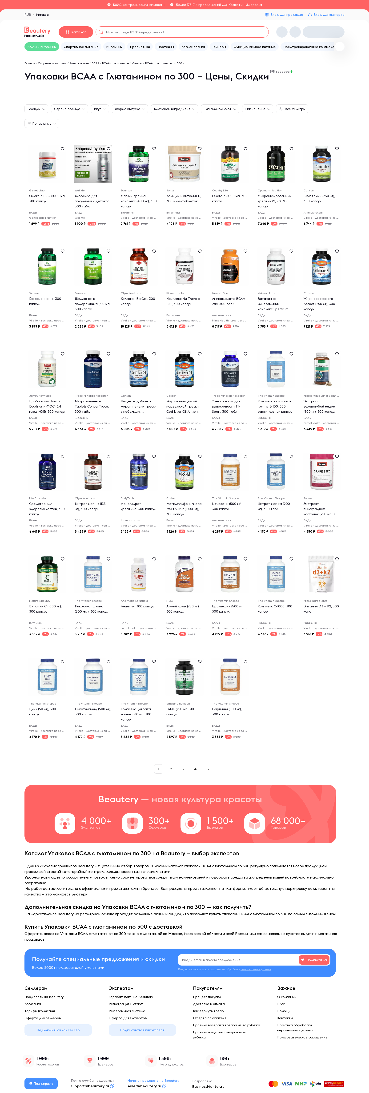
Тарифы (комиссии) (39, 1011)
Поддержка (41, 1083)
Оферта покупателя (209, 1018)
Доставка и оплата (209, 1004)
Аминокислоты (79, 63)
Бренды (34, 109)
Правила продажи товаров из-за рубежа (220, 1034)
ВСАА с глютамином (115, 63)
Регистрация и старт (126, 1004)
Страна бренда (67, 109)
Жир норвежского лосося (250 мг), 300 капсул (319, 304)
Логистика (32, 1004)
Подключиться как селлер (58, 1030)
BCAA (95, 63)
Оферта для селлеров (42, 1018)
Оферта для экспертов (128, 1018)
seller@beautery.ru (144, 1086)
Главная (29, 63)
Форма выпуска (127, 109)
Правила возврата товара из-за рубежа (226, 1025)
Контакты (285, 1018)
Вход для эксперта (329, 14)
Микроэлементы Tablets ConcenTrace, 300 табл (92, 406)
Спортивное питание (52, 63)
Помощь (283, 1011)
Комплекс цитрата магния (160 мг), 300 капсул (136, 714)
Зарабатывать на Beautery (131, 997)
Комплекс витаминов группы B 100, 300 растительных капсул (275, 406)
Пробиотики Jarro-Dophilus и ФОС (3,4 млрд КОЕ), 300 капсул (47, 406)
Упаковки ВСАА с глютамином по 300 (157, 63)
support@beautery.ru (90, 1086)
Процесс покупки (207, 997)
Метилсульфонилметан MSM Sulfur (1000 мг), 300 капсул (184, 509)
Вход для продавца (286, 14)
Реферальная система (127, 1011)
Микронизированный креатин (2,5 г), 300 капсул (275, 201)
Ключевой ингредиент (172, 109)
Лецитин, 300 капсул (137, 606)
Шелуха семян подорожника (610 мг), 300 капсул (92, 304)
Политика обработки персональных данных (295, 1027)
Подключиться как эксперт (142, 1030)
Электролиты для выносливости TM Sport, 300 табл (226, 406)
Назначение (255, 109)
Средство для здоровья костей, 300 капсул (47, 509)
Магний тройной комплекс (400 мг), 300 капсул (139, 201)
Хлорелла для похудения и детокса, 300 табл (92, 201)
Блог (281, 1004)
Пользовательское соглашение (302, 1037)
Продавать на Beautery (44, 997)
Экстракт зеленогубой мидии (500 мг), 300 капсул (319, 406)
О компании (287, 997)
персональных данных (256, 969)
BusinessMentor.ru (208, 1086)
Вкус (97, 109)
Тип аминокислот (218, 109)
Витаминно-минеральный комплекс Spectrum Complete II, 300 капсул (273, 309)
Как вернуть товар (208, 1011)
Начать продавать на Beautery (153, 1080)
